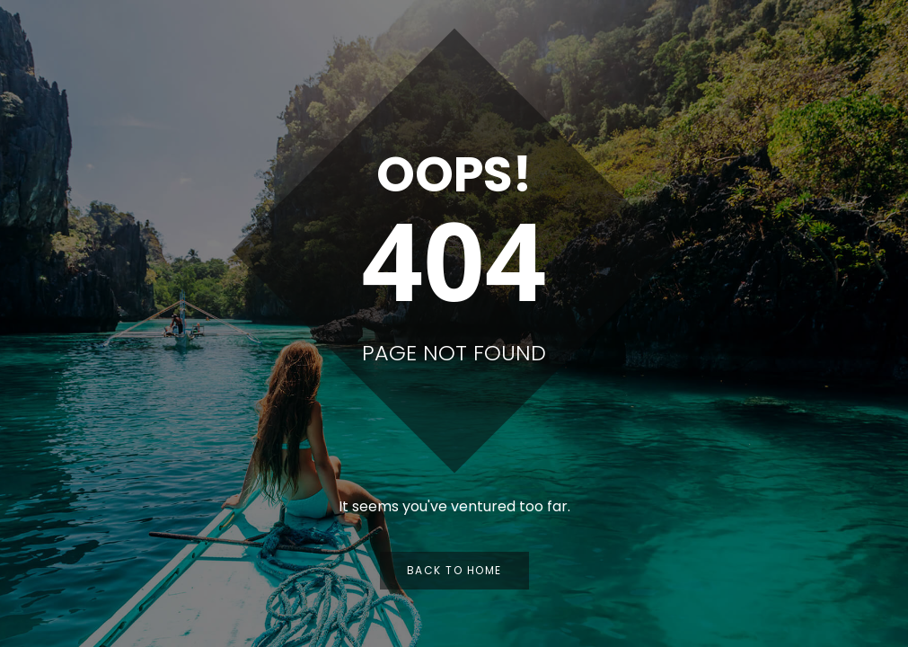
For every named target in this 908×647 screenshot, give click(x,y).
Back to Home (454, 570)
